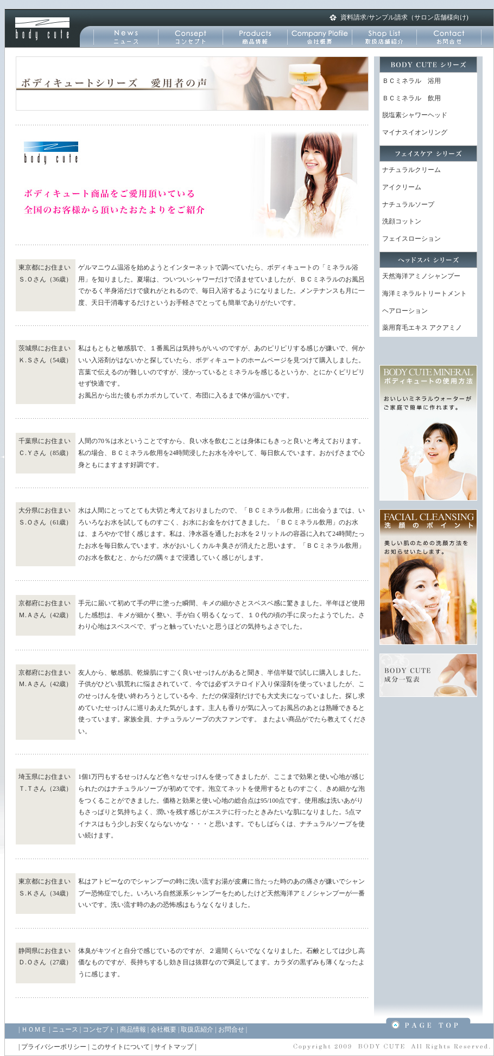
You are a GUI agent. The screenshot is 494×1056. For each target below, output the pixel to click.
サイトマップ (173, 1047)
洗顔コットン (401, 221)
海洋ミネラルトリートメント (424, 293)
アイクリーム (401, 187)
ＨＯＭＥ (34, 1029)
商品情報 (133, 1029)
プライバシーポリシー (53, 1047)
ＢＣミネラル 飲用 (411, 98)
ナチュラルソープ (408, 204)
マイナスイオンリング (414, 132)
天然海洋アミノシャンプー (421, 276)
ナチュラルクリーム (411, 170)
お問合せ (231, 1029)
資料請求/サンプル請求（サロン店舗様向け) (404, 17)
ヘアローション (405, 311)
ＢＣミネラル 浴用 (411, 81)
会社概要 (163, 1029)
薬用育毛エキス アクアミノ (422, 327)
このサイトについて (120, 1047)
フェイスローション (411, 238)
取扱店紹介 (197, 1029)
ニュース (65, 1029)
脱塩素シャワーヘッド (414, 115)
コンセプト (99, 1029)
